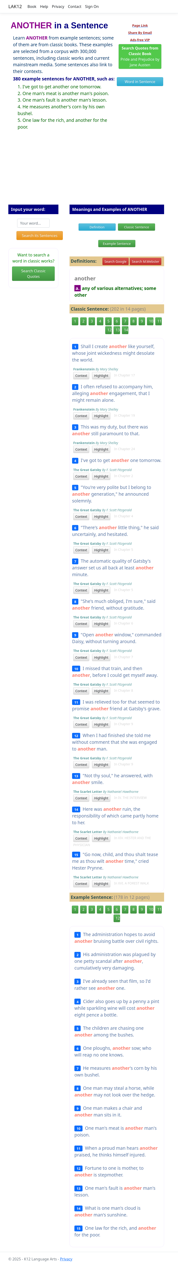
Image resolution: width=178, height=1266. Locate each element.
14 (126, 329)
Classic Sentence (136, 227)
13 (118, 329)
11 (159, 321)
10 (151, 321)
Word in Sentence (140, 81)
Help (44, 6)
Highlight (101, 375)
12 (109, 329)
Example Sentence (117, 243)
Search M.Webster (145, 261)
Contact (74, 6)
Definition (97, 227)
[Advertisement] (89, 170)
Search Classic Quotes (33, 273)
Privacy (58, 6)
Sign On (92, 6)
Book (32, 6)
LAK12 (15, 6)
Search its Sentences (39, 235)
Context (81, 375)
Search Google (116, 261)
